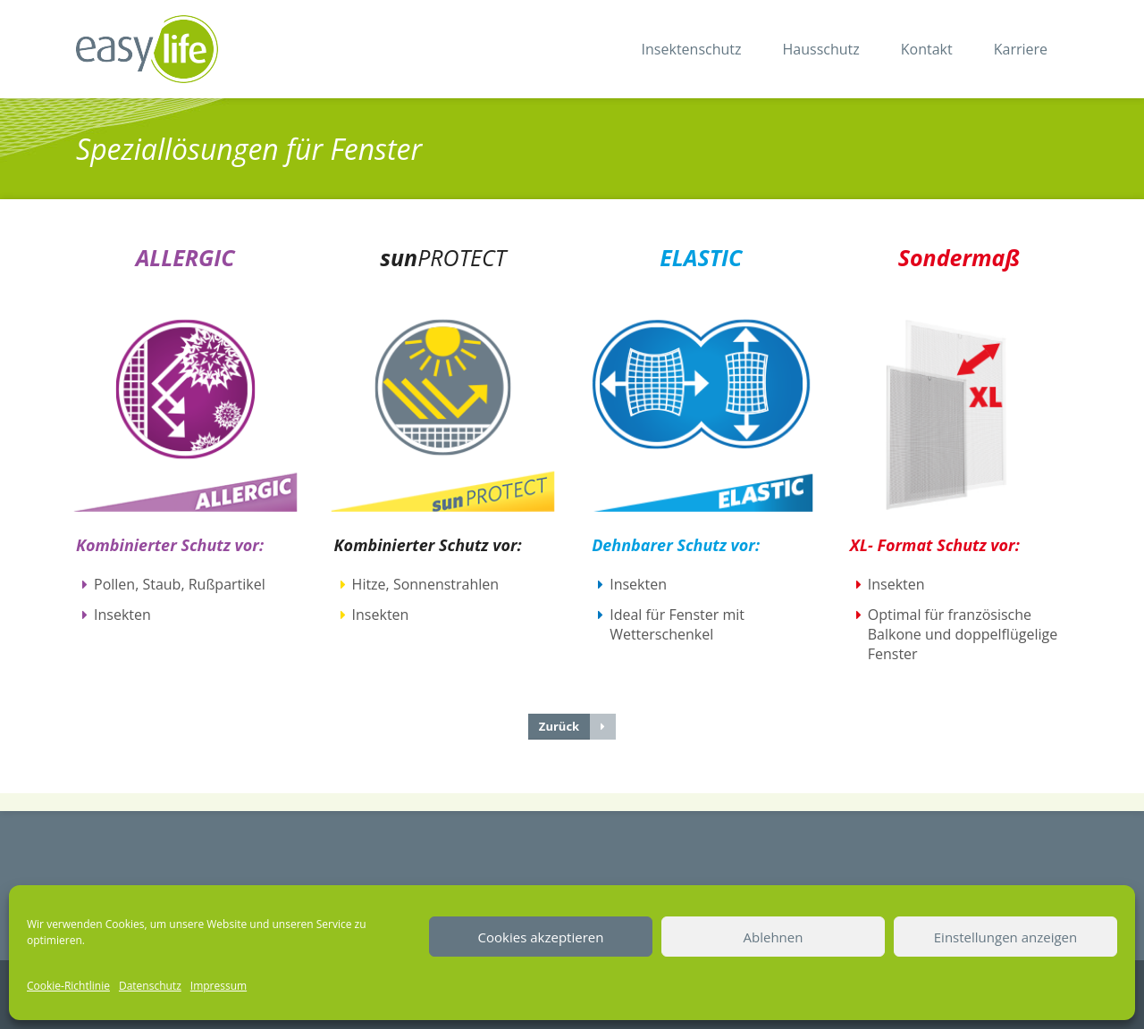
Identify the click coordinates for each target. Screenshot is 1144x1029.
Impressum (218, 985)
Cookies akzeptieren (541, 937)
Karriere (1020, 49)
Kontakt (927, 49)
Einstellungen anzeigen (1005, 937)
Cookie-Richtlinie (68, 985)
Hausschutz (821, 49)
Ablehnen (773, 937)
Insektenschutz (692, 49)
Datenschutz (150, 985)
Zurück (577, 727)
